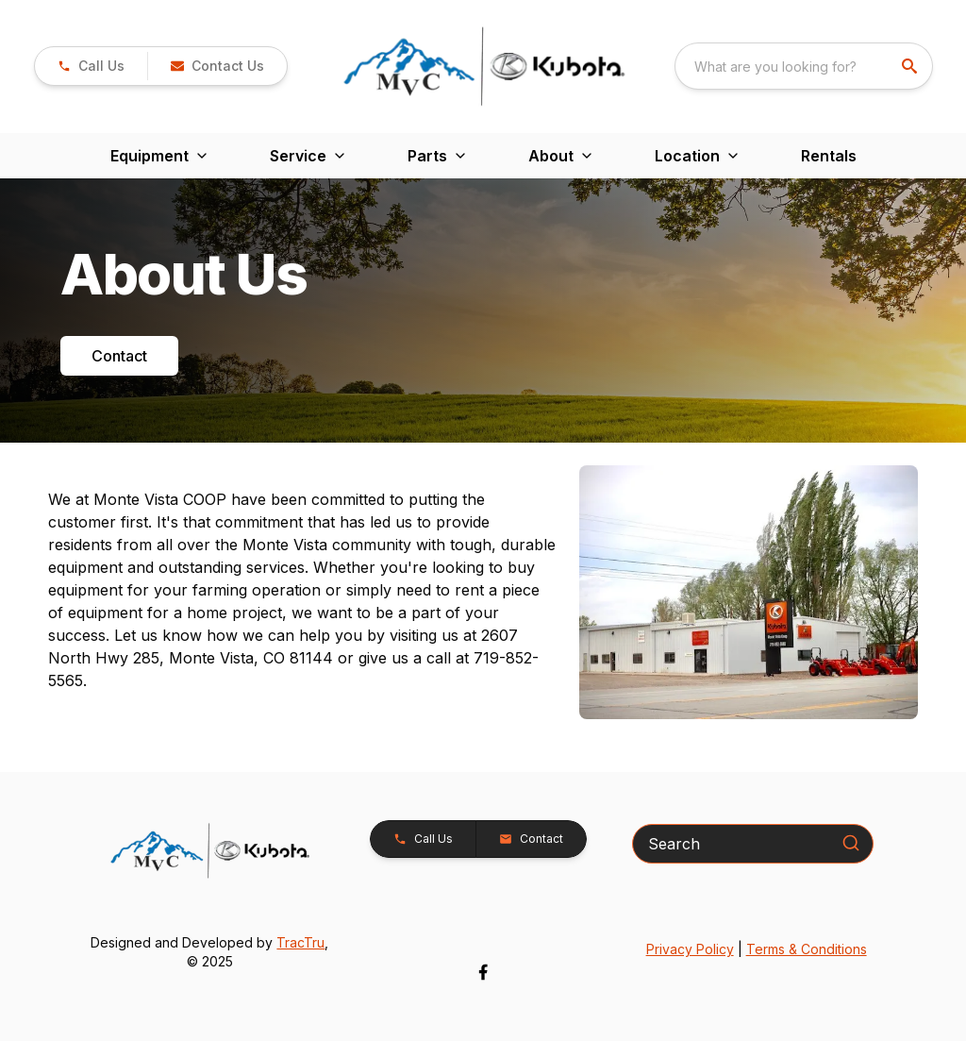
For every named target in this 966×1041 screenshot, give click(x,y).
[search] (911, 66)
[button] (217, 66)
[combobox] (803, 66)
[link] (91, 66)
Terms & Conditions (806, 949)
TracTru (300, 942)
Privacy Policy (690, 949)
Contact (119, 355)
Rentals (829, 155)
